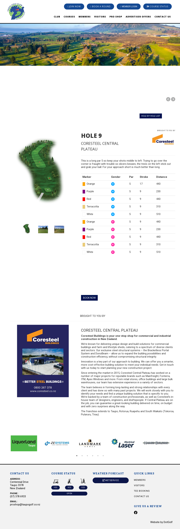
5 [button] (98, 455)
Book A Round (100, 6)
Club (57, 16)
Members (85, 16)
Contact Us (163, 16)
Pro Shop (116, 16)
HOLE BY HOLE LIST (150, 116)
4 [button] (92, 455)
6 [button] (103, 455)
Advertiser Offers (138, 16)
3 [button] (87, 455)
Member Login (128, 6)
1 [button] (77, 455)
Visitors (100, 16)
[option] (90, 33)
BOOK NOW (89, 297)
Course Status (157, 6)
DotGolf (168, 522)
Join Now (74, 6)
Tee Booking (142, 491)
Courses (69, 16)
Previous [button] (5, 443)
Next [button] (175, 443)
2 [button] (82, 455)
